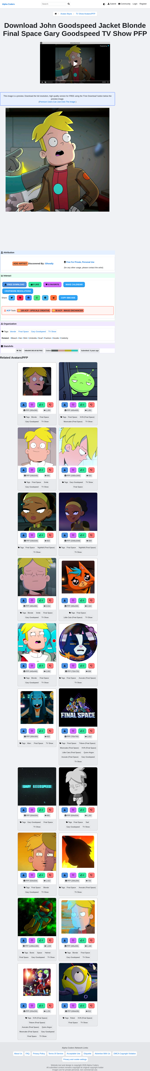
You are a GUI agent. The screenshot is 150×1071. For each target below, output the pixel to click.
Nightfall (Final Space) (46, 548)
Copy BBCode (68, 298)
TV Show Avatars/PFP (85, 14)
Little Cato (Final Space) (73, 617)
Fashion (47, 338)
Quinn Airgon (89, 752)
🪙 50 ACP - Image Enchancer (68, 310)
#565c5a (54, 350)
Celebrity (63, 338)
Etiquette (87, 1054)
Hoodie (55, 338)
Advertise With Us (102, 1054)
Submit (112, 4)
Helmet (47, 953)
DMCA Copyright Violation (125, 1054)
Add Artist (20, 263)
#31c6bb (74, 350)
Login (135, 4)
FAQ (27, 1054)
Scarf (40, 338)
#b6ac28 (68, 350)
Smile (46, 482)
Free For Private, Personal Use (80, 262)
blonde (13, 331)
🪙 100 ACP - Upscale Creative (34, 310)
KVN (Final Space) (87, 417)
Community (124, 4)
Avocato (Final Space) (87, 678)
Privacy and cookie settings (75, 1059)
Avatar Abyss (66, 14)
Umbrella (32, 338)
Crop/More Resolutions (18, 291)
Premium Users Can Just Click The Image (57, 102)
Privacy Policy (39, 1054)
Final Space (23, 331)
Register (143, 4)
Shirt (25, 338)
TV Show (52, 331)
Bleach (14, 338)
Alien (29, 743)
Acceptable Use (73, 1054)
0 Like (35, 284)
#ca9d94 (61, 350)
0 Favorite (52, 284)
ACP (8, 310)
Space (39, 953)
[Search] (69, 4)
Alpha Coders (8, 4)
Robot (72, 1018)
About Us (18, 1054)
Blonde (34, 417)
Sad (87, 822)
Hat (20, 338)
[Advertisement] (57, 230)
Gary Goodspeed (38, 331)
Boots (32, 953)
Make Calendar (74, 284)
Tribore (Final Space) (87, 743)
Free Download (14, 284)
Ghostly (49, 263)
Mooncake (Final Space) (73, 422)
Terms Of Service (55, 1054)
